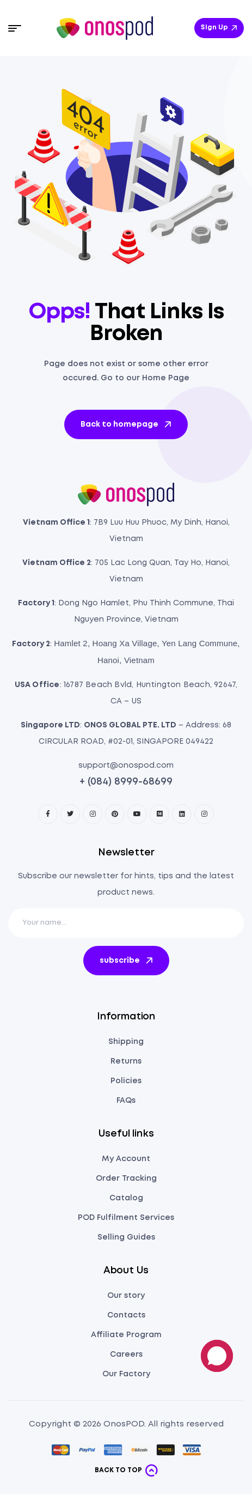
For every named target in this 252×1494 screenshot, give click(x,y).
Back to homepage (127, 424)
